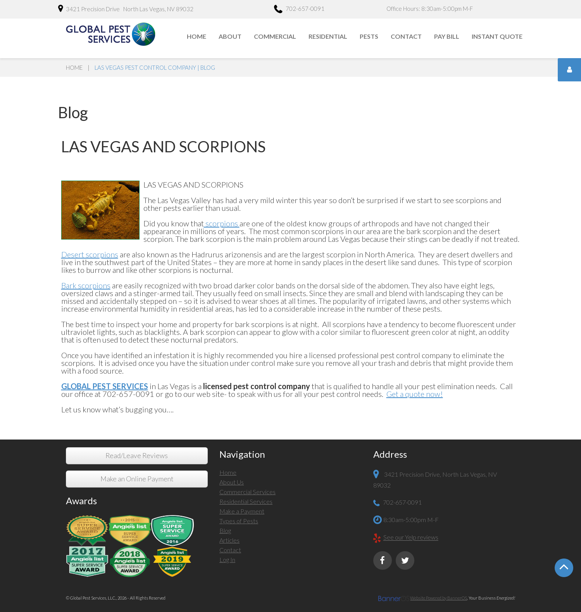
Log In (227, 559)
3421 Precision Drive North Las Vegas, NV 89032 (125, 8)
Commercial (275, 36)
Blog (225, 530)
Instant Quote (497, 36)
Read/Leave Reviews (136, 456)
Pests (369, 36)
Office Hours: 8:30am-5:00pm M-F (429, 8)
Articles (229, 540)
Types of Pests (238, 520)
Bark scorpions (85, 285)
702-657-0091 (299, 10)
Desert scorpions (89, 254)
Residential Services (245, 501)
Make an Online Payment (136, 479)
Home (196, 36)
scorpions (222, 223)
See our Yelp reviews (410, 537)
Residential (328, 36)
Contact (406, 36)
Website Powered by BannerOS (438, 597)
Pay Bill (446, 36)
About (230, 36)
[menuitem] (197, 36)
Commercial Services (247, 491)
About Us (231, 482)
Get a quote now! (414, 393)
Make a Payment (241, 511)
